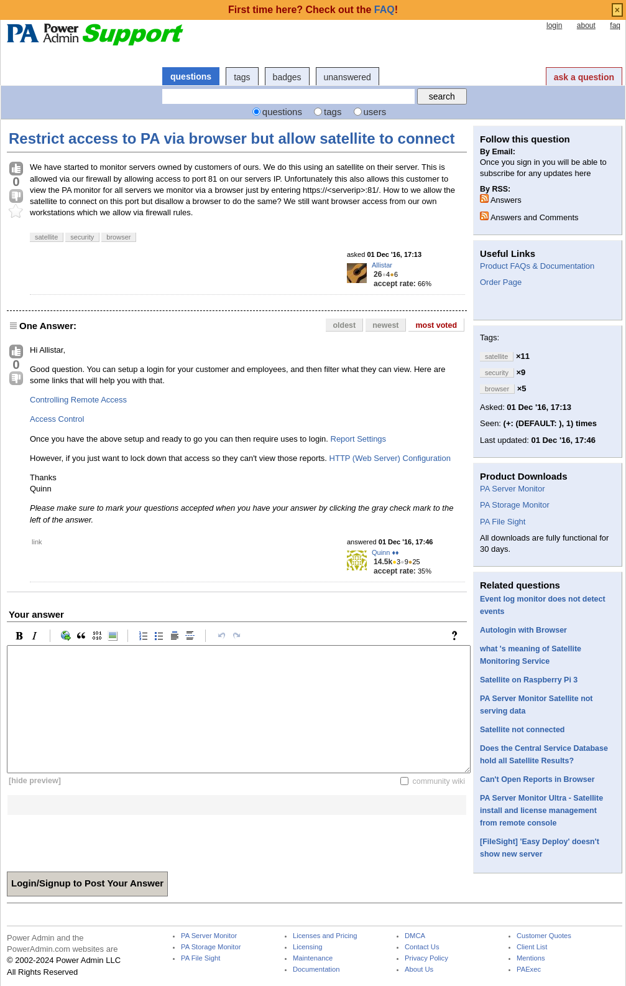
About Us (419, 969)
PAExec (529, 969)
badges (287, 77)
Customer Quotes (544, 936)
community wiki (438, 780)
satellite (46, 237)
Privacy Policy (426, 958)
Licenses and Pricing (325, 936)
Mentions (531, 958)
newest (385, 325)
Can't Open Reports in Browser (537, 779)
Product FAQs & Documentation (537, 266)
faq (615, 25)
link (37, 542)
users (375, 111)
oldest (344, 325)
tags (242, 77)
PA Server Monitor (512, 488)
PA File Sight (502, 521)
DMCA (415, 936)
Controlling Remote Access (78, 399)
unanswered (347, 77)
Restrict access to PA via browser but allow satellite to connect (232, 138)
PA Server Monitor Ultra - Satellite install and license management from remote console (541, 810)
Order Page (501, 282)
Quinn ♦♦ (385, 552)
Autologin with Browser (523, 630)
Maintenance (313, 958)
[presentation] (101, 839)
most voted (436, 325)
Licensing (307, 947)
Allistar (382, 265)
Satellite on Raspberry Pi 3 (529, 680)
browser (118, 237)
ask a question (584, 77)
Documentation (316, 969)
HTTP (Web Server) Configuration (390, 458)
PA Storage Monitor (515, 504)
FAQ (384, 9)
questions (190, 76)
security (82, 237)
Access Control (57, 419)
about (586, 25)
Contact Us (422, 947)
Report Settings (359, 439)
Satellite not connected (522, 729)
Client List (532, 947)
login (554, 25)
